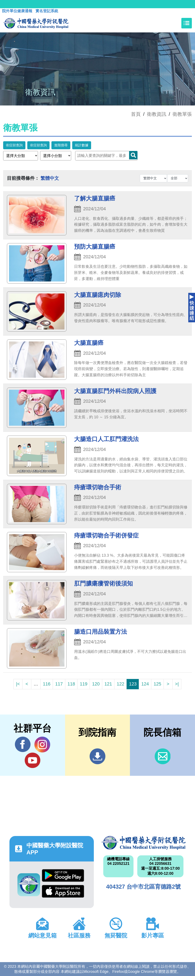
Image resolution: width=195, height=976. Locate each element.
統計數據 (81, 145)
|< (18, 684)
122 (120, 684)
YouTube (32, 760)
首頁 (136, 114)
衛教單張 (182, 114)
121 (108, 684)
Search (133, 155)
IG (42, 744)
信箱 (162, 756)
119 (83, 684)
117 (59, 684)
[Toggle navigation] (186, 23)
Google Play (63, 875)
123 (133, 684)
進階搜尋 (61, 145)
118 (71, 684)
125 (157, 684)
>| (177, 684)
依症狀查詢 (14, 145)
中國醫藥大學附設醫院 (143, 843)
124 (145, 684)
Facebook (23, 744)
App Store (63, 891)
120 (96, 684)
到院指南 (97, 756)
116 (46, 684)
